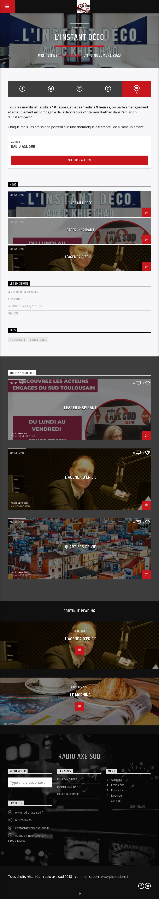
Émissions (117, 785)
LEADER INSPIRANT (80, 230)
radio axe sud (71, 55)
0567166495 (23, 820)
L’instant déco (79, 203)
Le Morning (80, 695)
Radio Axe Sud (79, 757)
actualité (18, 339)
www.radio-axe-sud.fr (29, 812)
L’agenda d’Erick (79, 257)
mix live (13, 314)
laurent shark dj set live (25, 306)
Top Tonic (14, 299)
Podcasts (117, 790)
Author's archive (80, 160)
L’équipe (116, 795)
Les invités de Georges (23, 292)
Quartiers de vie (80, 547)
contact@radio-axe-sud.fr (32, 828)
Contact (116, 801)
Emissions (79, 27)
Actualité (117, 780)
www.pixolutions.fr (115, 876)
